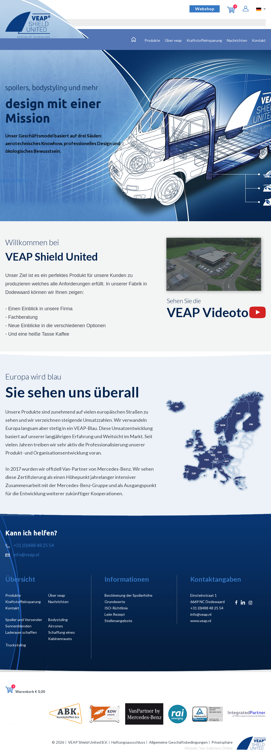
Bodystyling (58, 619)
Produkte (152, 40)
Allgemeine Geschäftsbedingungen (178, 742)
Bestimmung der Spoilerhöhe (128, 595)
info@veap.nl (22, 554)
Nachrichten (237, 40)
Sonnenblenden (18, 626)
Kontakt (259, 40)
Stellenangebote (118, 620)
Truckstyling (15, 645)
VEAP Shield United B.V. (88, 742)
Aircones (55, 626)
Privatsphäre (222, 742)
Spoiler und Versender (23, 619)
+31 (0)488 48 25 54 (29, 545)
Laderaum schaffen (21, 632)
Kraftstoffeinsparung (204, 40)
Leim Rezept (115, 614)
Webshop (204, 8)
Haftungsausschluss (128, 742)
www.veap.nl (200, 620)
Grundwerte (115, 601)
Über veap (173, 40)
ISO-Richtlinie (116, 608)
